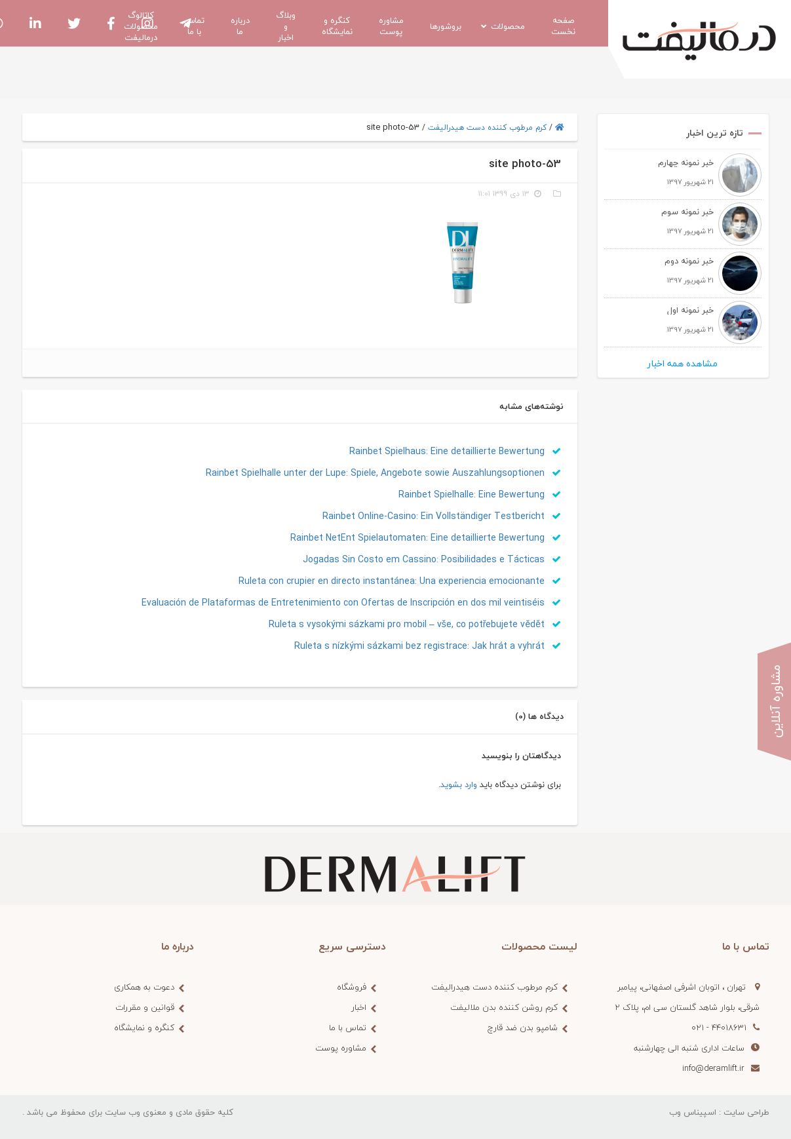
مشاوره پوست (340, 1048)
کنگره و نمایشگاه (144, 1027)
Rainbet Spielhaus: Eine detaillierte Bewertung (455, 451)
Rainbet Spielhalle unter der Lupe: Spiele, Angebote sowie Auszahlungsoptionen (383, 473)
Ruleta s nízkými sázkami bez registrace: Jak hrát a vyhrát (427, 646)
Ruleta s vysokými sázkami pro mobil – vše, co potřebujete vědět (415, 624)
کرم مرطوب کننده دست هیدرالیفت (487, 127)
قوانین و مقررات (144, 1007)
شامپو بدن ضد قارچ (523, 1027)
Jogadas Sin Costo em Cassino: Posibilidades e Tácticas (432, 559)
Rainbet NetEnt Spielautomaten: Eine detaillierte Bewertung (425, 538)
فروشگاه (351, 987)
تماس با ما (347, 1027)
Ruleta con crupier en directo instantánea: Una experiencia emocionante (400, 581)
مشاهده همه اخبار (682, 363)
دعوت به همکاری (144, 987)
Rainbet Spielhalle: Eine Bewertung (479, 494)
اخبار (358, 1007)
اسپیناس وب (692, 1112)
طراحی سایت (746, 1112)
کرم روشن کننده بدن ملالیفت (504, 1007)
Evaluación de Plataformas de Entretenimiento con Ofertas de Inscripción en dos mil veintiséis (351, 602)
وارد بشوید (458, 784)
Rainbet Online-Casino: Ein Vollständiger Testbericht (441, 516)
